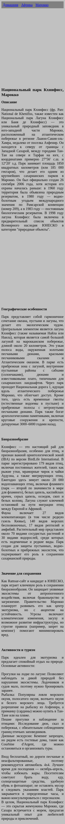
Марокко (42, 5)
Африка (27, 5)
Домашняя (10, 5)
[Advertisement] (32, 51)
